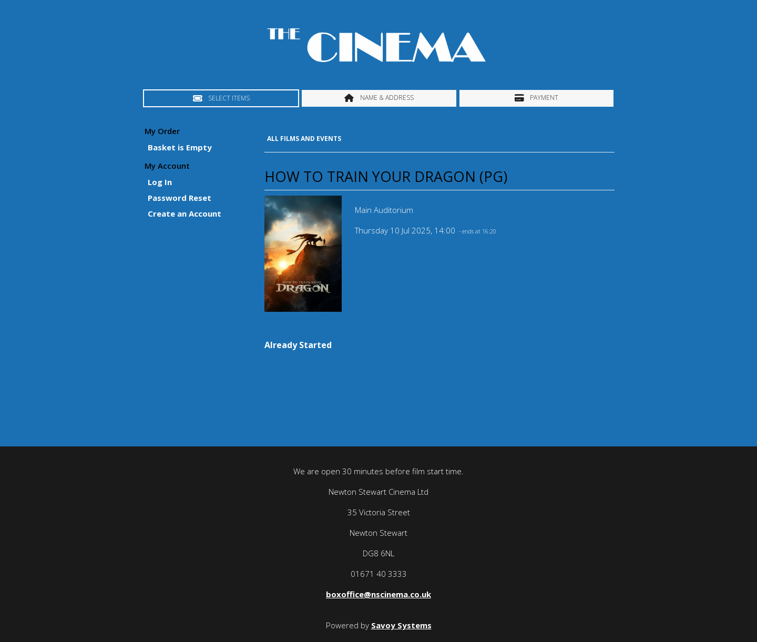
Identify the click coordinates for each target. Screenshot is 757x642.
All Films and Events (304, 138)
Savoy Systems (401, 625)
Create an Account (184, 213)
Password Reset (179, 197)
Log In (160, 182)
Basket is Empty (180, 147)
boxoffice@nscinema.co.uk (378, 594)
